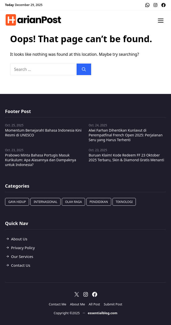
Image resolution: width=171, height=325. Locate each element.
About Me (77, 304)
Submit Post (113, 304)
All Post (94, 304)
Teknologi (124, 202)
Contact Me (57, 304)
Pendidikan (99, 202)
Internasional (45, 202)
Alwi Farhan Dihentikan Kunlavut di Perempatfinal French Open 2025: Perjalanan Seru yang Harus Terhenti (125, 135)
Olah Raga (73, 202)
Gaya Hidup (17, 202)
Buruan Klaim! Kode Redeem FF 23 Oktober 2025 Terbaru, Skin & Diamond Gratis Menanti (126, 157)
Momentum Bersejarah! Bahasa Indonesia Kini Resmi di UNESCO (43, 132)
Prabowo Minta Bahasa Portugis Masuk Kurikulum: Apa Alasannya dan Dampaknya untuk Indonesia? (40, 160)
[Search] (84, 69)
